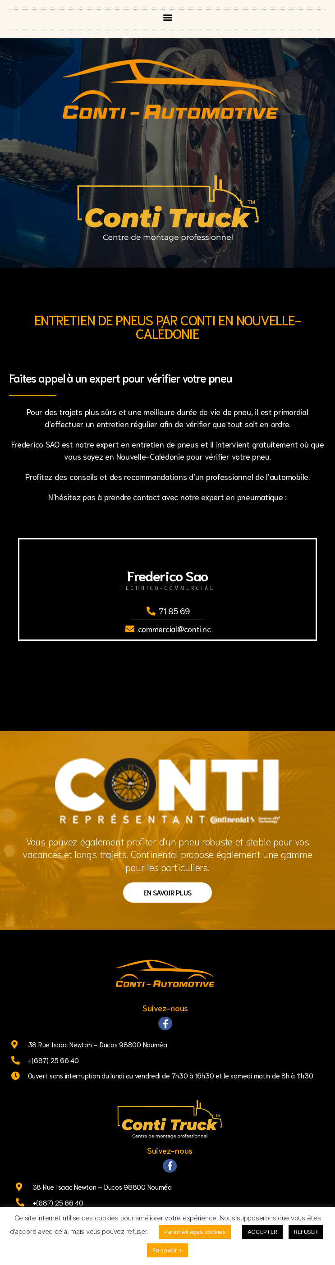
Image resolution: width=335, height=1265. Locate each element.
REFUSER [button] (305, 1231)
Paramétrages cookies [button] (194, 1231)
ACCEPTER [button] (262, 1231)
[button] (167, 16)
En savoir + (167, 1250)
